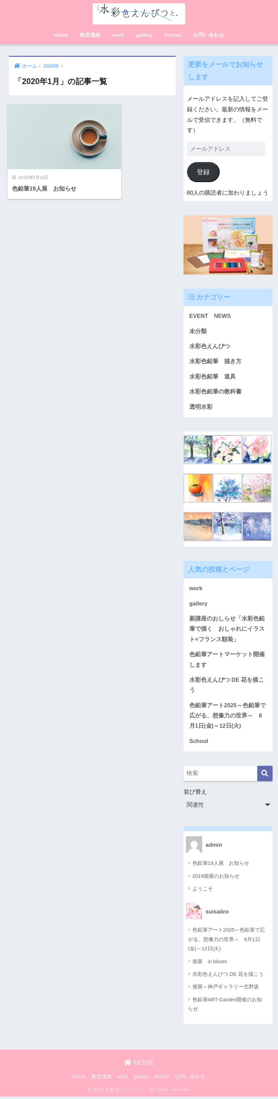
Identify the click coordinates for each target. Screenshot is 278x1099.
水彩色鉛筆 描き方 (215, 361)
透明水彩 (201, 407)
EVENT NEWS (210, 316)
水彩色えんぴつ (209, 346)
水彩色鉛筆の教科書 (215, 392)
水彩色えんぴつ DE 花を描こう (226, 686)
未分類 (198, 331)
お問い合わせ (208, 35)
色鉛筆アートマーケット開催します (227, 660)
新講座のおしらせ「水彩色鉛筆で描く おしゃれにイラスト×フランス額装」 (227, 630)
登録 (203, 172)
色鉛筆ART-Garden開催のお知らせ (225, 1006)
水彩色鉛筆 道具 (212, 377)
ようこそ (202, 890)
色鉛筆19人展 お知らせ (220, 865)
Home (61, 35)
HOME (139, 1064)
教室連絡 (90, 35)
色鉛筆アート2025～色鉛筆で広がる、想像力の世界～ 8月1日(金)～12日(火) (227, 717)
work (118, 35)
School (172, 35)
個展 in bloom (209, 963)
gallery (144, 35)
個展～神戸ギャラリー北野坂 (225, 989)
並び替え (228, 802)
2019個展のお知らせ (215, 878)
